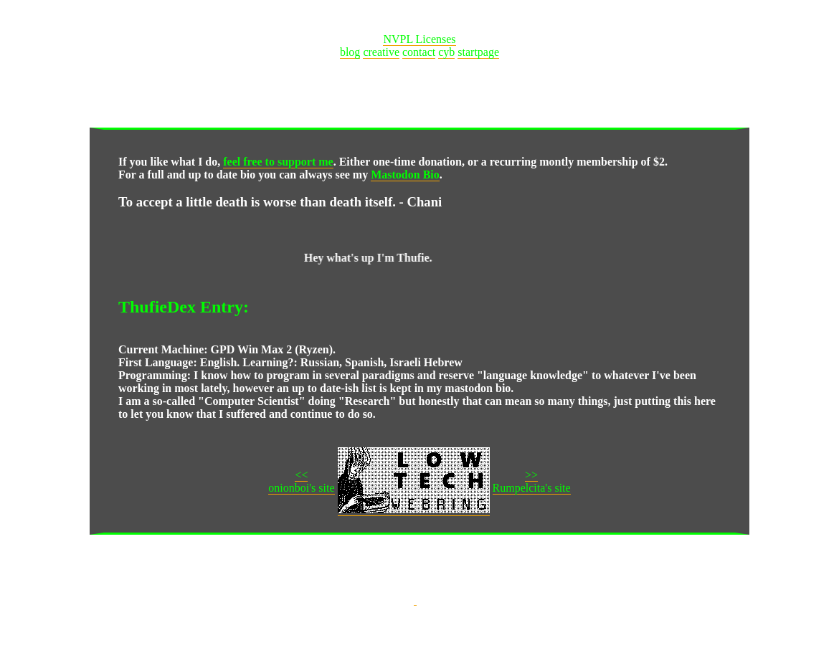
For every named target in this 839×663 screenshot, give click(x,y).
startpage (478, 52)
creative (381, 52)
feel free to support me (278, 162)
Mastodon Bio (405, 174)
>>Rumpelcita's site (532, 481)
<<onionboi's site (301, 481)
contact (418, 52)
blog (350, 52)
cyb (446, 52)
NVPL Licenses (419, 39)
